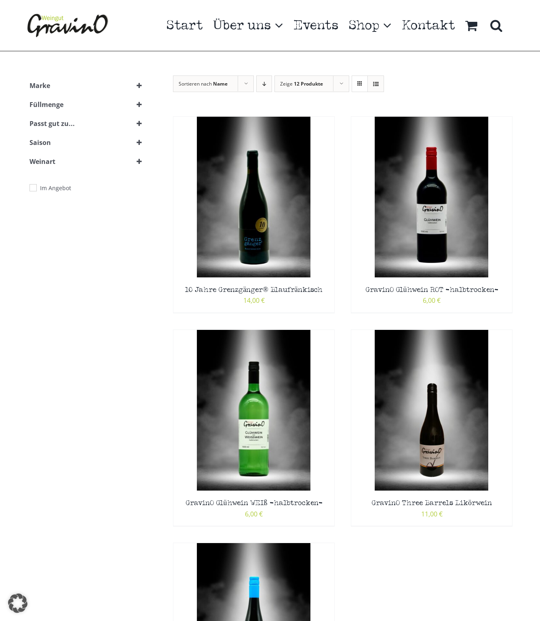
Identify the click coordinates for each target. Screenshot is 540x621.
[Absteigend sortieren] (264, 84)
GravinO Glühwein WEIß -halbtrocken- (254, 503)
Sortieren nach (203, 83)
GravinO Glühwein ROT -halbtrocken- (431, 290)
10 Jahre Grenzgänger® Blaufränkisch (254, 290)
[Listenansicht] (376, 84)
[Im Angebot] (33, 187)
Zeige (301, 83)
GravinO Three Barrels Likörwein (431, 503)
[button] (496, 25)
